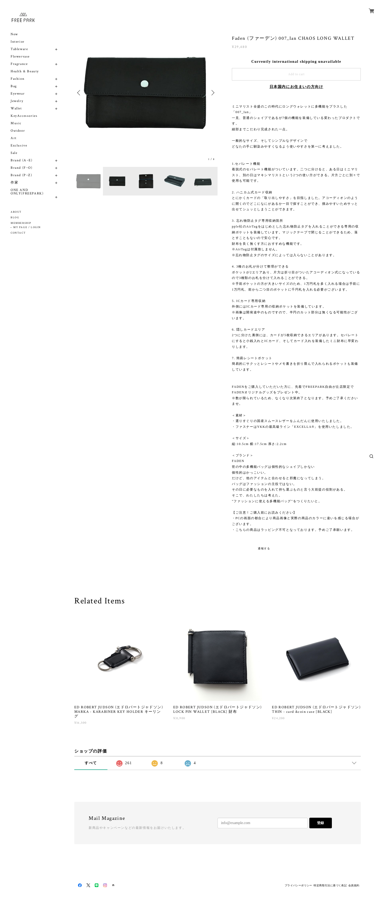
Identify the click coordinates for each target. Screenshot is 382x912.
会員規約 (353, 885)
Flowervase (20, 56)
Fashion (17, 79)
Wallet (16, 108)
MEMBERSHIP (21, 223)
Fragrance (19, 64)
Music (16, 123)
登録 (320, 823)
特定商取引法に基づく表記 (330, 885)
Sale (14, 153)
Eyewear (18, 93)
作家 (14, 182)
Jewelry (17, 101)
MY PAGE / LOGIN (27, 227)
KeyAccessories (24, 116)
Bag (14, 86)
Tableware (19, 49)
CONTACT (18, 233)
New (14, 34)
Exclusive (19, 145)
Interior (18, 41)
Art (14, 138)
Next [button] (212, 92)
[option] (146, 92)
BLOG (15, 217)
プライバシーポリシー (298, 885)
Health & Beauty (25, 71)
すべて (91, 763)
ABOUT (16, 212)
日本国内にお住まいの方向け (296, 87)
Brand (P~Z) (21, 175)
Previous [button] (79, 92)
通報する (264, 548)
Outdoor (18, 130)
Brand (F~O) (22, 168)
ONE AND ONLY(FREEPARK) (27, 191)
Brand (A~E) (22, 160)
